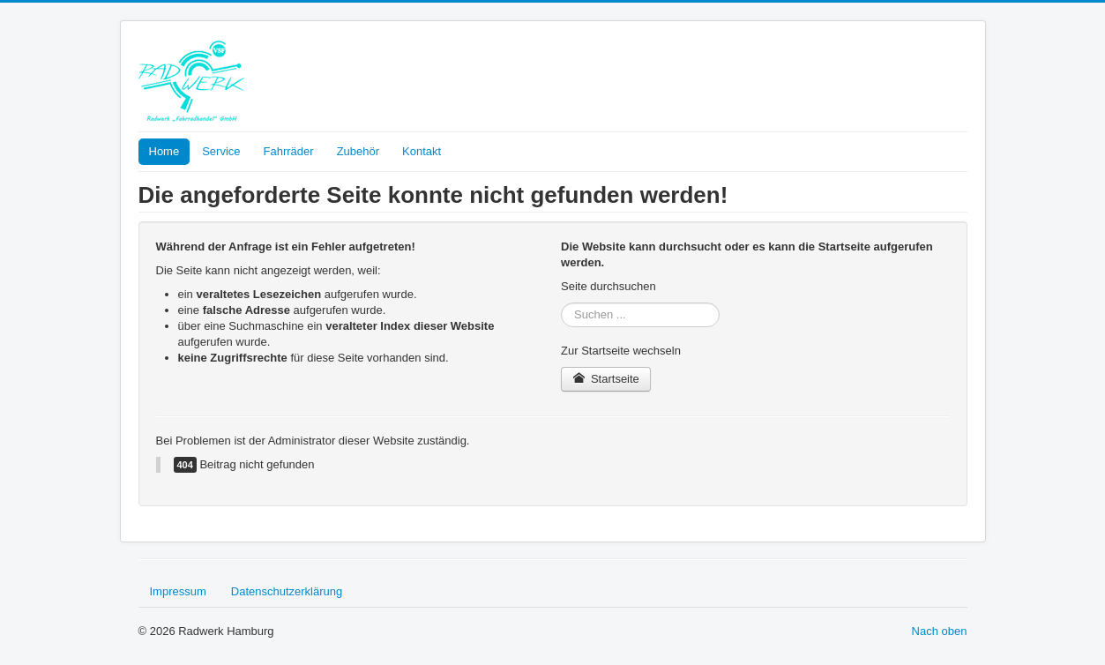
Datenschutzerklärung (286, 591)
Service (221, 151)
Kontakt (421, 151)
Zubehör (358, 151)
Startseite (605, 378)
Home (164, 151)
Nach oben (939, 631)
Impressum (178, 591)
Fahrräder (289, 151)
